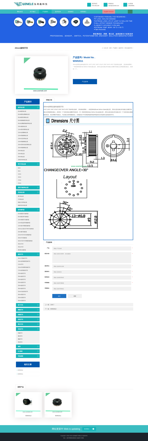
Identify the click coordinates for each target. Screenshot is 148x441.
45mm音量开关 (22, 300)
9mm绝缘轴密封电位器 (24, 120)
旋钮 (19, 346)
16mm (19, 177)
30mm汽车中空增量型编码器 (25, 241)
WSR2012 (20, 370)
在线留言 (71, 11)
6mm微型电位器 (22, 111)
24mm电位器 (21, 153)
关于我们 (32, 11)
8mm (19, 168)
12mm (19, 174)
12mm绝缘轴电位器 (23, 135)
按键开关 (20, 314)
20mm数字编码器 (22, 231)
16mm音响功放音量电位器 (24, 144)
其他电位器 (21, 192)
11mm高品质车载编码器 (24, 222)
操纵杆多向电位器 (22, 205)
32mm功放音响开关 (23, 291)
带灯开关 (20, 324)
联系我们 (83, 11)
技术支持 (58, 11)
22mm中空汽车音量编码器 (24, 234)
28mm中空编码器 (22, 238)
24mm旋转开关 (22, 279)
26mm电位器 (21, 156)
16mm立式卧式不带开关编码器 (26, 228)
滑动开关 (20, 342)
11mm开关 (20, 264)
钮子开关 (20, 305)
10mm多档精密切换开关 (24, 261)
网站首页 (20, 11)
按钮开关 (20, 319)
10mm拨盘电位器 (22, 126)
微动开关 (20, 336)
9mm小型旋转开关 (22, 258)
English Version (109, 11)
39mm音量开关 (22, 297)
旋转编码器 (21, 209)
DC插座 (20, 351)
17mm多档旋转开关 (23, 270)
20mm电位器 (21, 150)
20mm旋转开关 (128, 48)
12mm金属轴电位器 (23, 132)
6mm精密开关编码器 (23, 213)
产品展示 (45, 11)
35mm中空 (20, 244)
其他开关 (20, 329)
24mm (19, 183)
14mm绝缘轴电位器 (23, 141)
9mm (19, 171)
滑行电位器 (21, 196)
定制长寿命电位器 (22, 159)
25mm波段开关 (22, 282)
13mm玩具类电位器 (23, 138)
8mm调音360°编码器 (23, 216)
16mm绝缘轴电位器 (23, 147)
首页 (110, 48)
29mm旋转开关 (22, 285)
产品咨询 (85, 81)
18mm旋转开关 (22, 273)
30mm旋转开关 (22, 288)
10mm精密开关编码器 (23, 219)
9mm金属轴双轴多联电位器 (25, 123)
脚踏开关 (20, 310)
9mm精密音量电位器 (23, 117)
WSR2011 (20, 374)
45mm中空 (20, 247)
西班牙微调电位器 (23, 187)
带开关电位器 (22, 164)
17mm (19, 180)
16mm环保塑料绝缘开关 (24, 267)
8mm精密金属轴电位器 (24, 114)
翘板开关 (20, 339)
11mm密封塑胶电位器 (23, 129)
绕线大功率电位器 (22, 202)
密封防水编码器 (22, 250)
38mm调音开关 (22, 294)
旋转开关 (121, 48)
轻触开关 (20, 333)
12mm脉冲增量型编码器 (24, 225)
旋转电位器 (21, 107)
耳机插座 (20, 356)
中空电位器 (21, 199)
